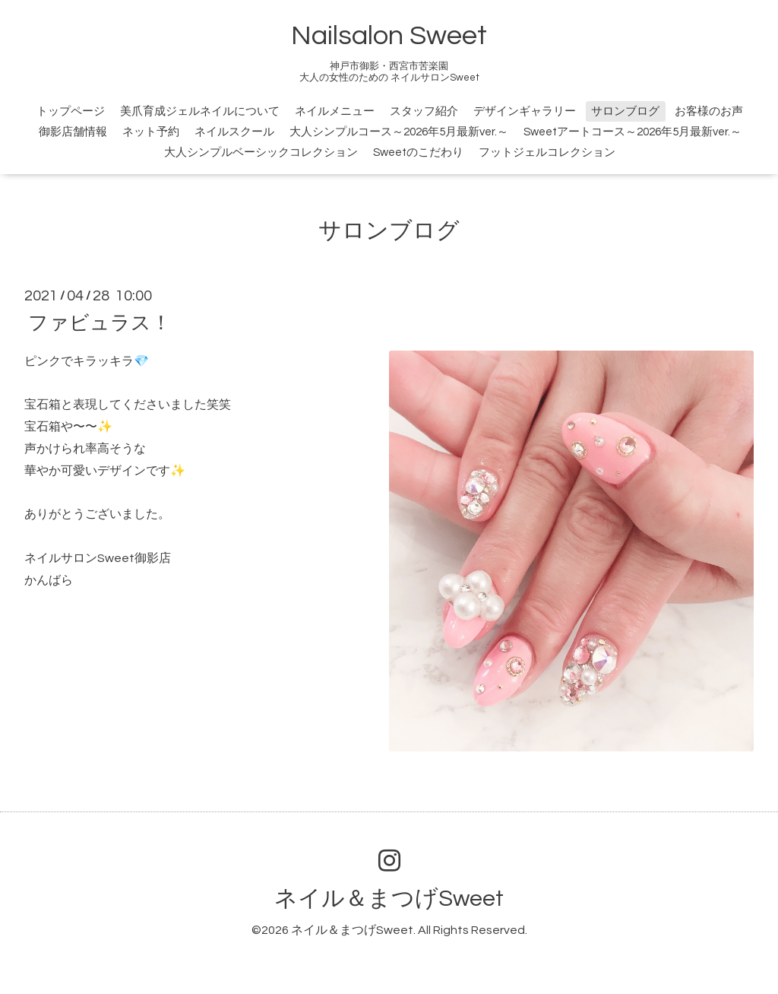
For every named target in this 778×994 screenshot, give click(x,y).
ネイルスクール (234, 132)
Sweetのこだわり (418, 152)
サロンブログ (625, 111)
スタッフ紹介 (424, 111)
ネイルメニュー (335, 111)
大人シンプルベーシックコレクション (261, 152)
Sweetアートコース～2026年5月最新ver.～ (632, 132)
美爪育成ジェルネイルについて (200, 111)
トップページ (70, 111)
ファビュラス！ (99, 322)
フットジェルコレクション (547, 152)
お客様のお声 (709, 111)
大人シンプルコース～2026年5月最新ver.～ (398, 132)
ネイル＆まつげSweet (389, 898)
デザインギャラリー (524, 111)
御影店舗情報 (73, 132)
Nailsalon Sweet (389, 35)
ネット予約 (150, 132)
